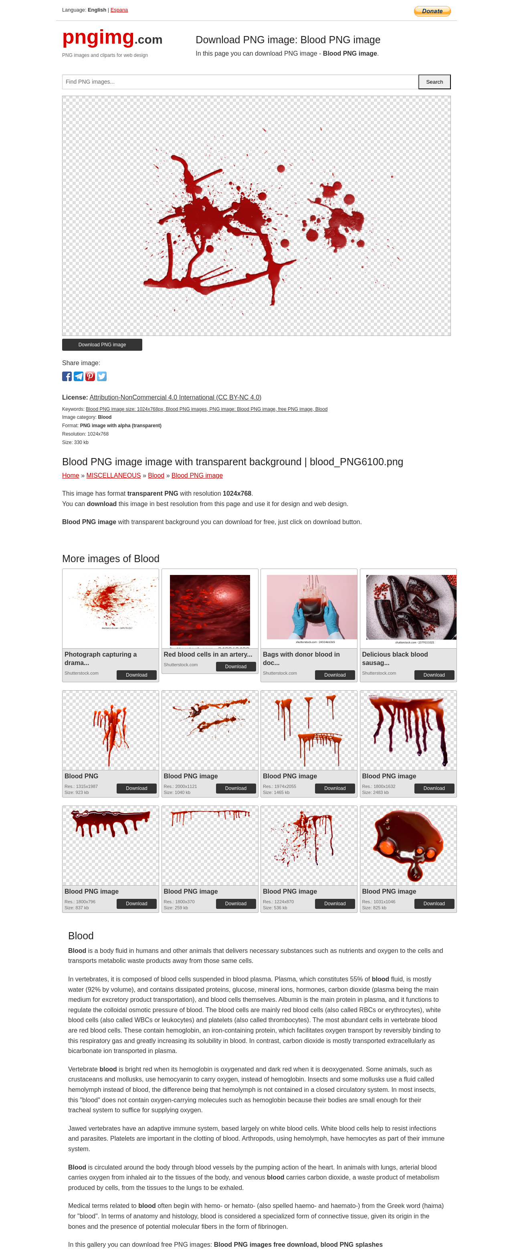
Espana (119, 10)
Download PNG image (102, 345)
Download (136, 675)
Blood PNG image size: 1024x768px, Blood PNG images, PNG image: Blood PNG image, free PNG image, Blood (206, 409)
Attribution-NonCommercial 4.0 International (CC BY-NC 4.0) (175, 397)
